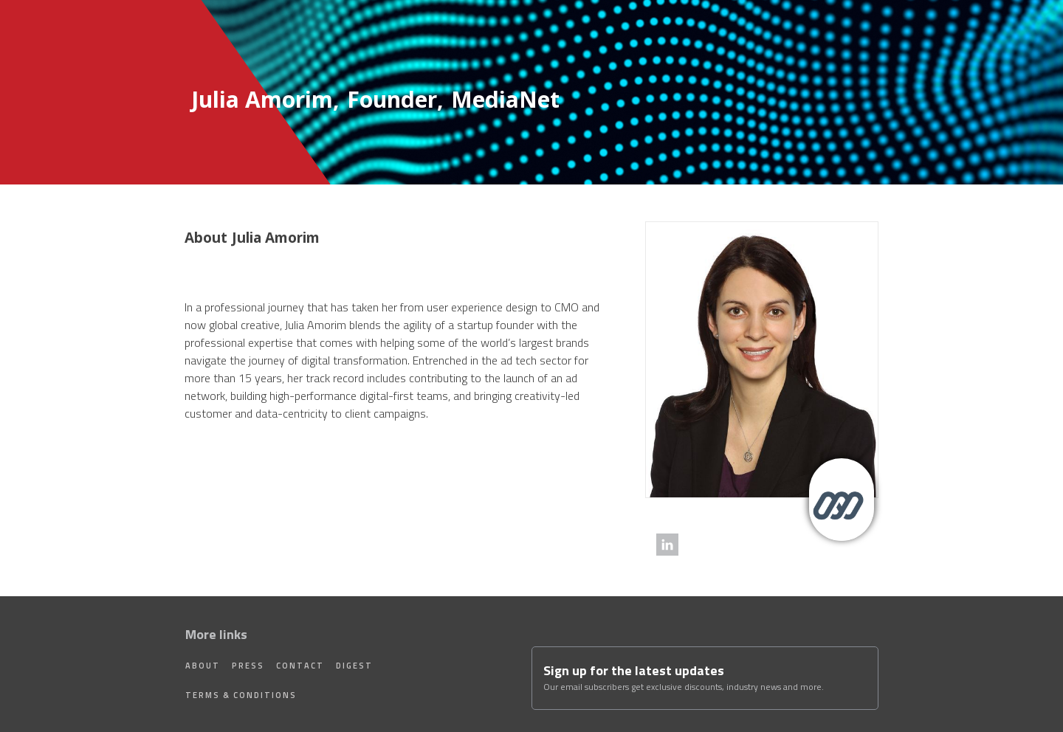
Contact (300, 665)
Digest (354, 665)
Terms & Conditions (241, 695)
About (202, 665)
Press (248, 665)
